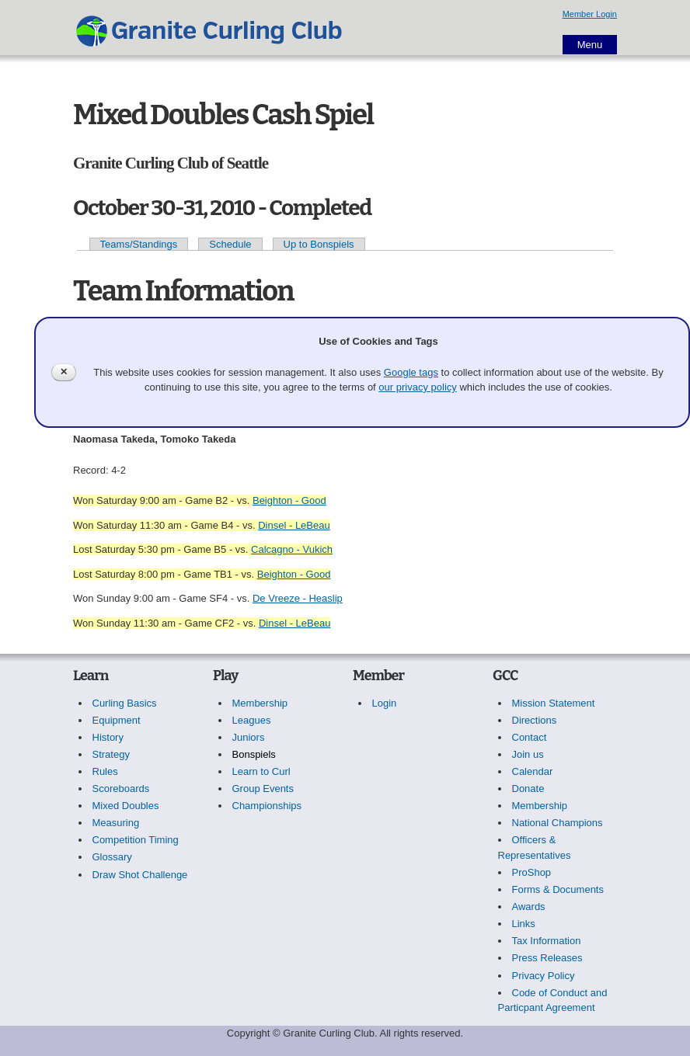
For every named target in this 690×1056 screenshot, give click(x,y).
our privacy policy (417, 387)
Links (523, 923)
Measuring (116, 822)
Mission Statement (553, 703)
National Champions (557, 822)
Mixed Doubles (125, 805)
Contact (529, 737)
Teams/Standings (139, 244)
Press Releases (547, 958)
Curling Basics (124, 703)
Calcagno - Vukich (292, 549)
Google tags (411, 372)
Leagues (251, 720)
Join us (528, 754)
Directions (534, 720)
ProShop (532, 872)
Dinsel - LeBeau (294, 525)
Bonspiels (254, 754)
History (108, 737)
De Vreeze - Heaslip (298, 598)
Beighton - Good (289, 500)
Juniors (248, 737)
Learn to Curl (261, 771)
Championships (267, 805)
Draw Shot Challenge (140, 875)
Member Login (590, 14)
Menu (590, 44)
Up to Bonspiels (319, 244)
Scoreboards (121, 788)
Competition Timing (135, 840)
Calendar (532, 771)
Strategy (111, 754)
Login (384, 703)
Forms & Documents (558, 889)
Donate (528, 788)
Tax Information (546, 941)
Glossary (112, 857)
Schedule (230, 244)
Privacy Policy (543, 975)
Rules (105, 771)
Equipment (116, 720)
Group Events (263, 788)
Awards (528, 906)
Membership (260, 703)
